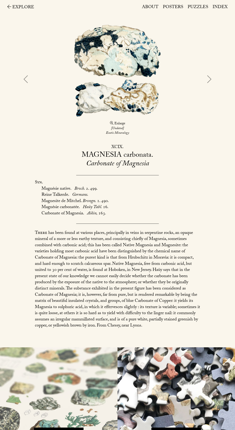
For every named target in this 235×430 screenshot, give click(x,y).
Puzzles (198, 7)
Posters (173, 7)
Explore (20, 7)
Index (220, 7)
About (150, 7)
